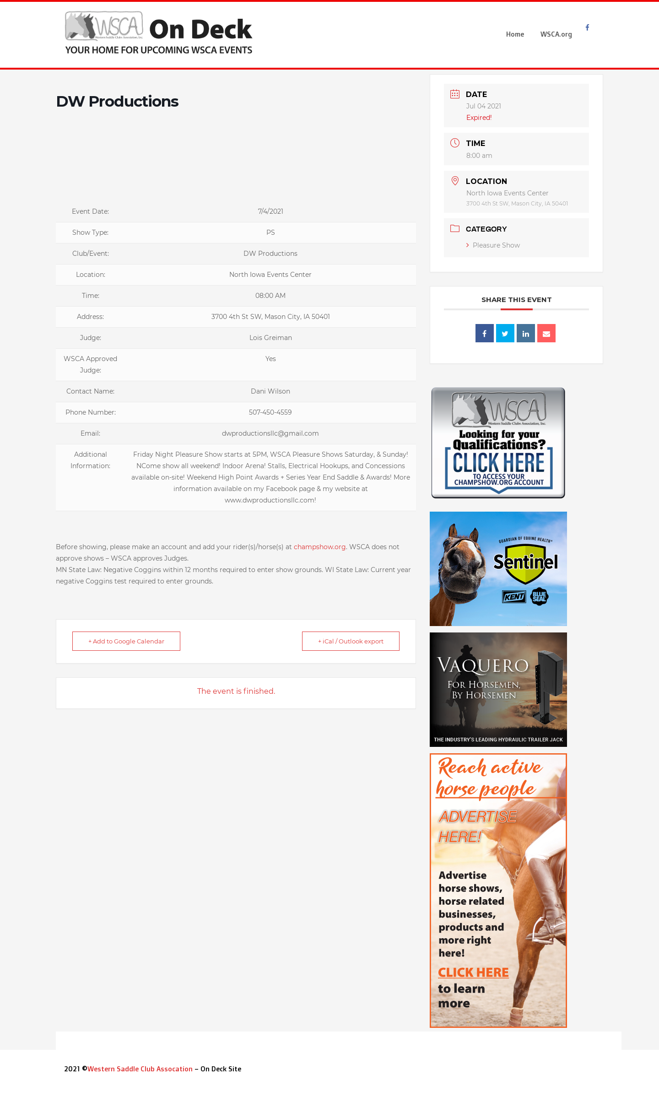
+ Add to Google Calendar (126, 641)
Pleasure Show (493, 245)
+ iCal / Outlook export (351, 641)
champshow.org (320, 547)
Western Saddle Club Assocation (140, 1068)
